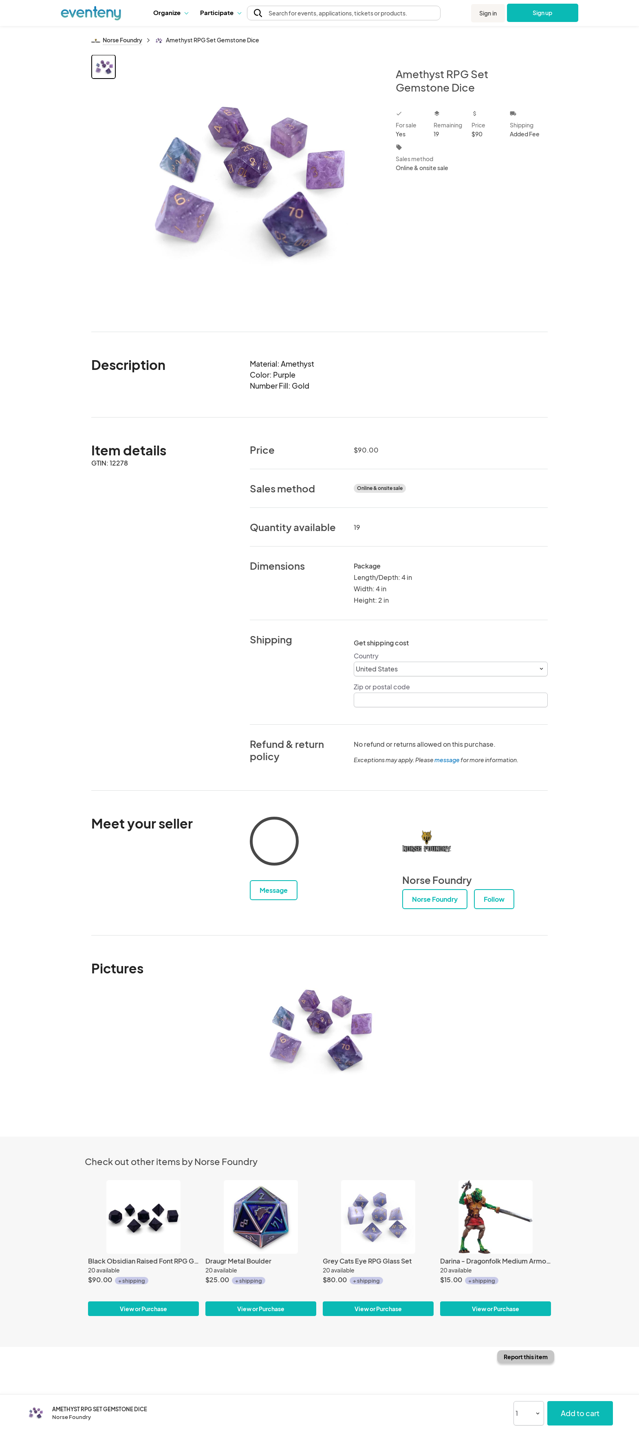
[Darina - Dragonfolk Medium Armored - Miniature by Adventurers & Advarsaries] (495, 1217)
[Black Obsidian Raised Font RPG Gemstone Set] (143, 1217)
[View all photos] (250, 187)
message (447, 759)
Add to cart (580, 1413)
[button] (170, 12)
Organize (170, 12)
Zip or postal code (382, 686)
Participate (220, 12)
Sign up (543, 12)
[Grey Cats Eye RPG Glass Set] (378, 1217)
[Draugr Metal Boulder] (260, 1217)
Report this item (526, 1356)
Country (366, 656)
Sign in (488, 13)
